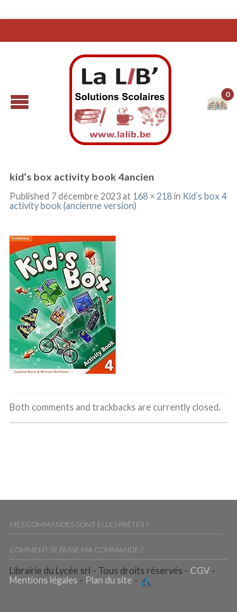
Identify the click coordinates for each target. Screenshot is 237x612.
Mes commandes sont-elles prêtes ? (79, 524)
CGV (200, 570)
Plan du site (108, 580)
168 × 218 (152, 196)
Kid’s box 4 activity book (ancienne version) (117, 200)
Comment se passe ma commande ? (76, 549)
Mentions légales (43, 580)
